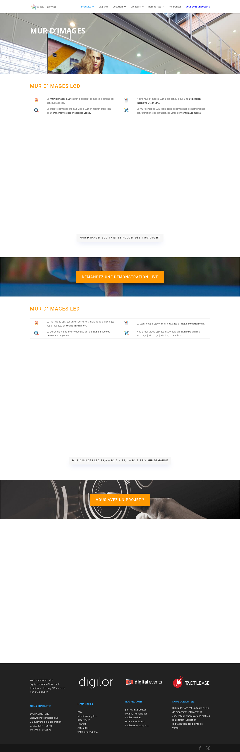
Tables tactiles (133, 717)
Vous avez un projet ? (120, 500)
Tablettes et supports (137, 725)
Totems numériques (136, 713)
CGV (80, 712)
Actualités (83, 728)
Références (175, 7)
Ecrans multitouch (135, 721)
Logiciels (103, 7)
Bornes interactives (135, 709)
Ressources (154, 7)
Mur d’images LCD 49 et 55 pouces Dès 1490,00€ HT (120, 237)
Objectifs (135, 7)
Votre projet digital (88, 732)
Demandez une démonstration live (120, 277)
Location (118, 7)
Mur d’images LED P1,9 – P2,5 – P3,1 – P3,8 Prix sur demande (120, 460)
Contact (82, 724)
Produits (86, 7)
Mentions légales (87, 716)
